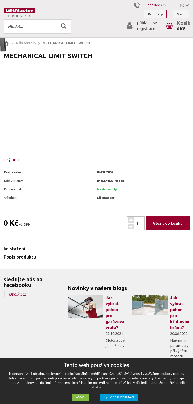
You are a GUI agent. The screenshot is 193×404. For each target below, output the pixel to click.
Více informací (122, 397)
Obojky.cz (17, 294)
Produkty (155, 14)
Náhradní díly (26, 43)
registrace (146, 28)
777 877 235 (156, 5)
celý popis (13, 159)
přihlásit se (147, 22)
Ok (81, 397)
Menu (181, 14)
